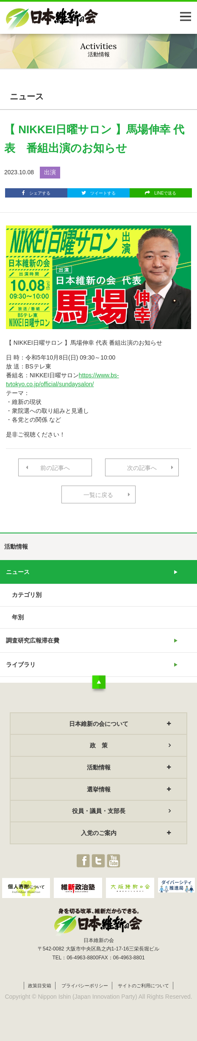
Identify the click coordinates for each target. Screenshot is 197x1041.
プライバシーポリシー (84, 985)
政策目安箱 (39, 985)
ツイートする (98, 193)
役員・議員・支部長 (98, 811)
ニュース (18, 572)
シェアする (36, 193)
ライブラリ (21, 664)
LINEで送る (160, 193)
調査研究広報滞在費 (32, 640)
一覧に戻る (98, 495)
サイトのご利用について (143, 985)
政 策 (99, 745)
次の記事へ (142, 467)
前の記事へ (55, 467)
